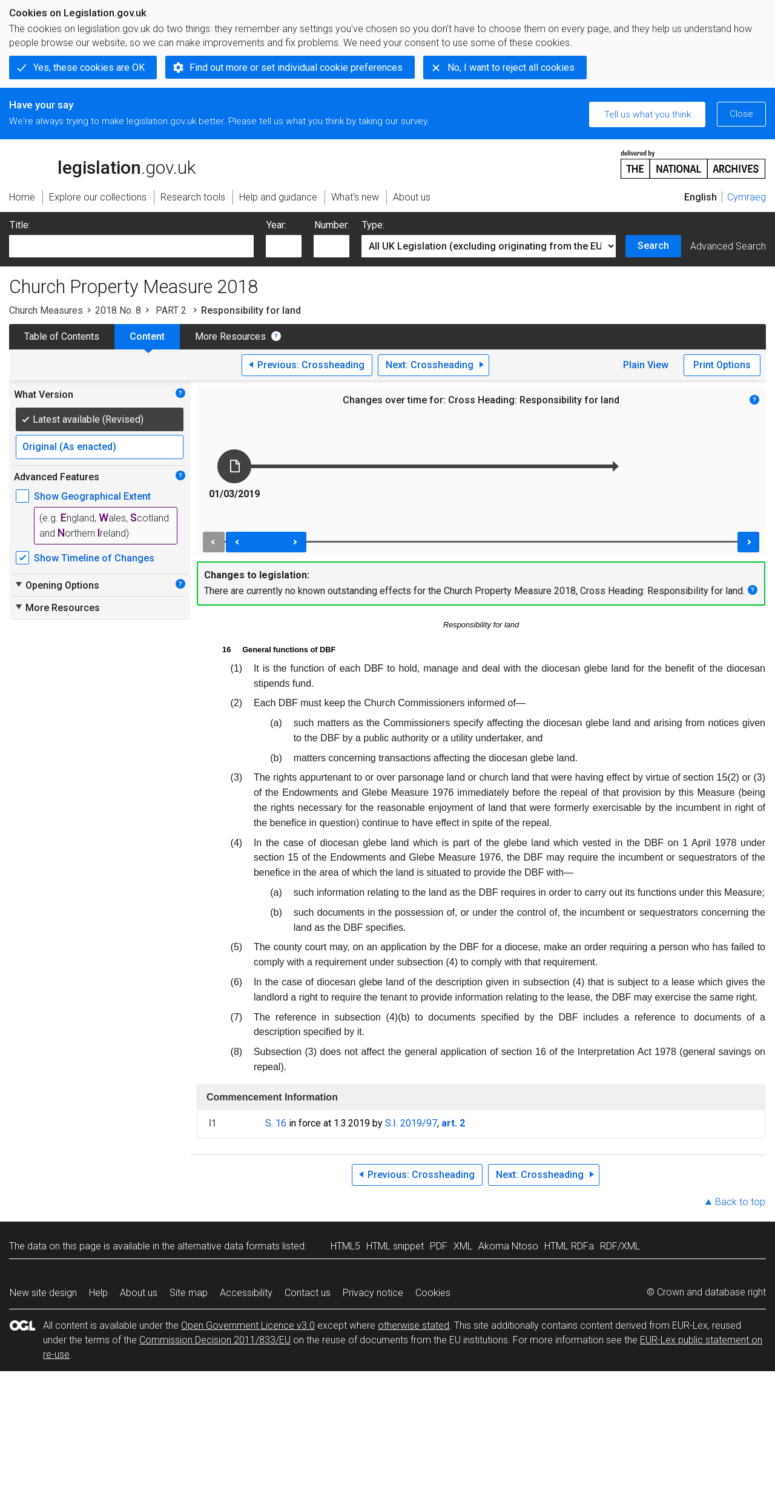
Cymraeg (746, 197)
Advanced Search (728, 246)
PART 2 (171, 310)
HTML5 (345, 1246)
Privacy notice (373, 1292)
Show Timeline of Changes (94, 558)
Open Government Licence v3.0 (248, 1325)
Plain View (645, 365)
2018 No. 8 (118, 310)
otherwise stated (413, 1325)
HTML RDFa (569, 1246)
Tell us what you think (647, 114)
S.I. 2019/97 (411, 1123)
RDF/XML (620, 1246)
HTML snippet (395, 1246)
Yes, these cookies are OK (89, 67)
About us (138, 1292)
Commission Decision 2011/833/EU (215, 1340)
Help (98, 1292)
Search (653, 245)
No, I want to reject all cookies (511, 67)
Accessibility (246, 1292)
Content (147, 336)
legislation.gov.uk (102, 163)
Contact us (308, 1292)
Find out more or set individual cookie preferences (296, 67)
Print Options (722, 365)
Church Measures (46, 310)
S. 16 (275, 1123)
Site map (189, 1292)
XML (462, 1246)
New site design (43, 1292)
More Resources (230, 336)
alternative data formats (228, 1246)
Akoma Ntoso (508, 1246)
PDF (438, 1246)
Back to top (740, 1202)
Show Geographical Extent (92, 496)
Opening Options (56, 585)
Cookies (432, 1292)
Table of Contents (61, 336)
